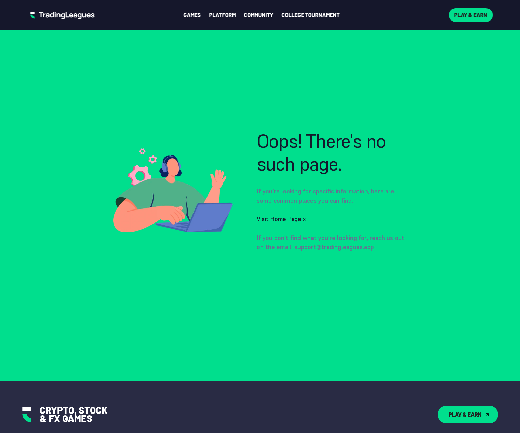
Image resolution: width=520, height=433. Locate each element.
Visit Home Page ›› (282, 219)
